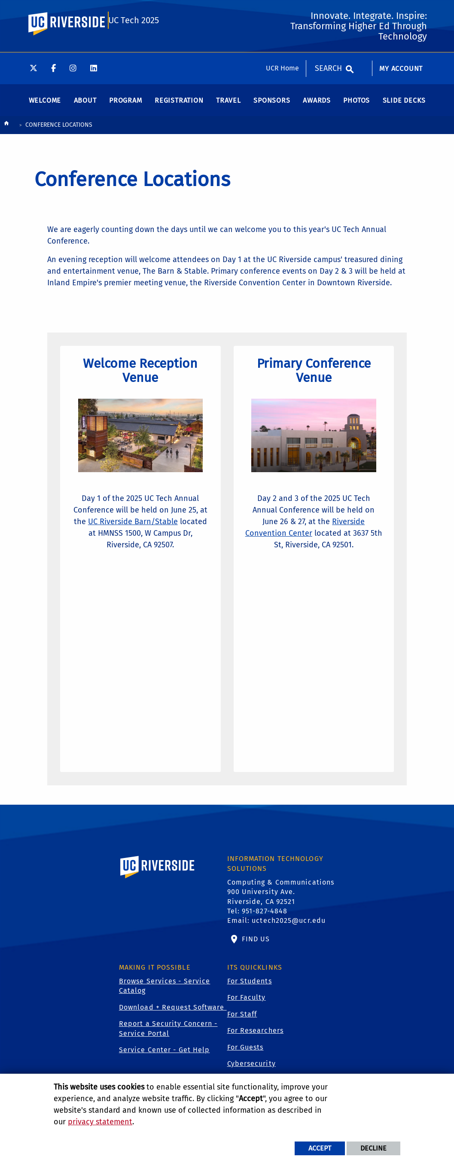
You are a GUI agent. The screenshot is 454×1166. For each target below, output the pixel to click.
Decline (373, 1148)
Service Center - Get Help (164, 1058)
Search (328, 16)
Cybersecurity (251, 1072)
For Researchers (255, 1039)
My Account (401, 16)
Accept (319, 1148)
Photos (356, 106)
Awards (317, 106)
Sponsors (271, 106)
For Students (249, 990)
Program (125, 106)
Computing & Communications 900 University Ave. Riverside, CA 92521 (281, 900)
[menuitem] (401, 20)
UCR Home (282, 16)
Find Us (255, 947)
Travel (228, 106)
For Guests (245, 1056)
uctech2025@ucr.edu (289, 929)
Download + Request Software (173, 1016)
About (85, 106)
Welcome (45, 106)
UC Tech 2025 (133, 57)
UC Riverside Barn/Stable (152, 526)
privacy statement (100, 1121)
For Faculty (246, 1006)
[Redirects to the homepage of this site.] (6, 131)
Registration (179, 106)
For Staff (242, 1023)
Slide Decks (404, 106)
